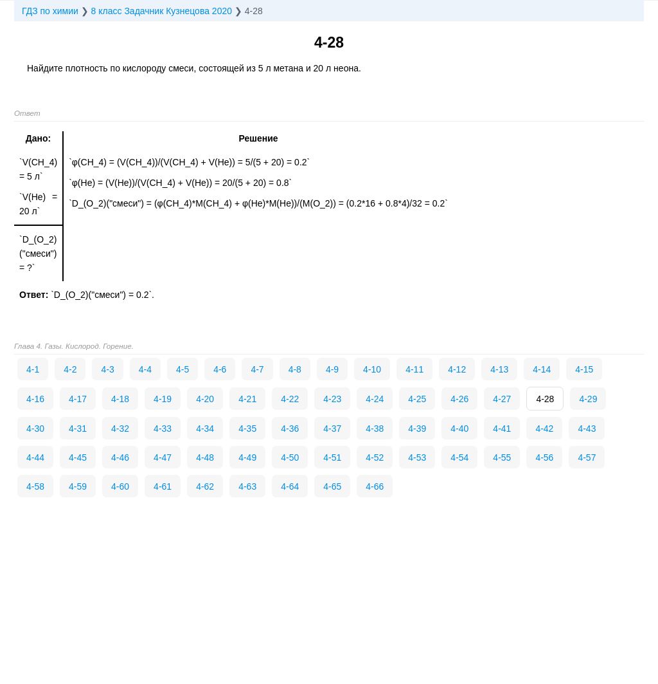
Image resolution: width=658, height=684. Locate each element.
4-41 (502, 428)
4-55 (502, 457)
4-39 (417, 428)
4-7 (257, 369)
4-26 (459, 399)
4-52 (375, 457)
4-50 (290, 457)
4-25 (417, 399)
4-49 (247, 457)
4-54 (459, 457)
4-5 (182, 369)
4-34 (205, 428)
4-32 (120, 428)
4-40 (459, 428)
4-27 (502, 399)
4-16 (35, 399)
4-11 (414, 369)
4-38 (375, 428)
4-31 (78, 428)
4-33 (163, 428)
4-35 (247, 428)
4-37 (332, 428)
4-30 (35, 428)
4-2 (70, 369)
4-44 (35, 457)
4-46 (120, 457)
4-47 (163, 457)
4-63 (247, 486)
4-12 (457, 369)
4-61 (163, 486)
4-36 (290, 428)
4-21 (247, 399)
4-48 (205, 457)
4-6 (219, 369)
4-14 (542, 369)
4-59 (78, 486)
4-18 (120, 399)
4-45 (78, 457)
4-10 (372, 369)
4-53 (417, 457)
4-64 (290, 486)
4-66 (375, 486)
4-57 (587, 457)
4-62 (205, 486)
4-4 (145, 369)
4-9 (332, 369)
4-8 (295, 369)
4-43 (587, 428)
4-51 (332, 457)
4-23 (332, 399)
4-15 (584, 369)
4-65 (332, 486)
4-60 (120, 486)
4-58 (35, 486)
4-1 (32, 369)
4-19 (163, 399)
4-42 (544, 428)
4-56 (544, 457)
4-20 (205, 399)
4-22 (290, 399)
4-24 (375, 399)
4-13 (499, 369)
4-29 (588, 399)
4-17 (78, 399)
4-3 (107, 369)
